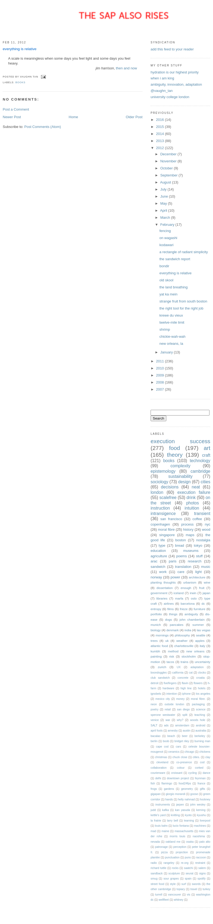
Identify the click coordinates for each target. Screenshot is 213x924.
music (205, 567)
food (174, 448)
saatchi (188, 868)
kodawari (166, 245)
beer (185, 736)
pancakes (176, 624)
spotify (202, 878)
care (180, 572)
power (175, 577)
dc (203, 603)
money (180, 698)
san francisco (171, 519)
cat (191, 672)
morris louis (177, 836)
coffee (197, 519)
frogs (154, 788)
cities (205, 481)
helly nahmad (186, 799)
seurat (189, 873)
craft (206, 455)
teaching (199, 714)
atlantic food (159, 646)
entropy (156, 609)
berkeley (200, 736)
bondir (164, 266)
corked (199, 767)
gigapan (156, 794)
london (157, 492)
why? (180, 720)
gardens (169, 788)
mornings (162, 635)
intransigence (163, 513)
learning (189, 820)
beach (171, 736)
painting (156, 656)
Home (73, 117)
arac (154, 561)
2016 (160, 120)
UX (178, 667)
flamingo (166, 783)
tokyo (198, 545)
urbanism (189, 582)
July (164, 189)
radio (154, 862)
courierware (158, 772)
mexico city (162, 698)
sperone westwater (163, 714)
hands (169, 799)
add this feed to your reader (172, 49)
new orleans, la (171, 344)
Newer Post (12, 117)
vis (188, 894)
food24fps (185, 783)
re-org (185, 862)
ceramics (174, 751)
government (159, 593)
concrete (182, 677)
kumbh (155, 651)
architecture (197, 577)
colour (181, 767)
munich (156, 624)
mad (153, 831)
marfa (179, 598)
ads (166, 725)
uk (167, 640)
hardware (168, 688)
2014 (160, 134)
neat (196, 487)
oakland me (173, 841)
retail (168, 709)
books (20, 82)
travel (193, 889)
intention (171, 693)
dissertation (165, 588)
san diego (183, 709)
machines (200, 825)
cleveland (162, 762)
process (187, 524)
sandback (157, 873)
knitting (175, 815)
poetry (154, 709)
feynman (200, 778)
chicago (189, 751)
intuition (192, 508)
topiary (181, 889)
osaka (190, 841)
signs (202, 873)
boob (166, 741)
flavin (185, 683)
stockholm (189, 656)
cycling (192, 772)
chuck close (179, 757)
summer (198, 624)
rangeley (169, 862)
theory (175, 455)
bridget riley (181, 741)
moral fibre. (198, 698)
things (173, 614)
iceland (179, 593)
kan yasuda (182, 810)
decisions (170, 487)
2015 (160, 127)
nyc (207, 524)
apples (199, 640)
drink (191, 497)
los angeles (203, 693)
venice (155, 720)
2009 (160, 375)
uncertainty (202, 662)
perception (179, 846)
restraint (200, 862)
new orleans (195, 651)
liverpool (205, 820)
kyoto (188, 815)
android (200, 725)
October (167, 168)
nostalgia (203, 540)
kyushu (201, 815)
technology (200, 460)
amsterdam (182, 725)
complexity (180, 465)
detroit (154, 683)
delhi (158, 778)
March (165, 217)
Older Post (134, 117)
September (169, 175)
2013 (160, 141)
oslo (193, 598)
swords (196, 884)
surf (184, 884)
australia (200, 730)
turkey (206, 889)
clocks (202, 672)
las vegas (203, 630)
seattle (200, 635)
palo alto (205, 841)
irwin (193, 593)
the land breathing (173, 287)
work (163, 572)
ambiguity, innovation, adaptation (176, 84)
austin (186, 730)
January (167, 352)
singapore (167, 535)
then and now (126, 68)
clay (207, 757)
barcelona (188, 603)
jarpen (180, 804)
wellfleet (163, 899)
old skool (166, 280)
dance (206, 772)
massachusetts (183, 831)
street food (157, 884)
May (164, 203)
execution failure (193, 492)
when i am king (162, 78)
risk (171, 656)
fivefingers (170, 683)
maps (190, 535)
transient (202, 513)
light (198, 572)
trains (185, 662)
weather (182, 640)
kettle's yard (158, 815)
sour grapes (171, 878)
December (169, 154)
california (177, 672)
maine (165, 831)
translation (183, 567)
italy (202, 646)
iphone (186, 693)
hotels (201, 688)
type (162, 545)
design (184, 481)
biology (156, 630)
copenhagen (160, 524)
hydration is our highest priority (175, 72)
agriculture (159, 556)
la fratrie (156, 820)
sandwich (158, 567)
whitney (178, 899)
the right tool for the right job (181, 308)
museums (190, 551)
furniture (199, 609)
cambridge (200, 471)
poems (181, 556)
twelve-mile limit (171, 322)
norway (156, 577)
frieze (184, 609)
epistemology (163, 471)
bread (179, 545)
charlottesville (183, 646)
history (188, 529)
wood (206, 529)
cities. (196, 757)
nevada (155, 841)
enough (186, 588)
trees (154, 640)
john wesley (197, 804)
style (173, 884)
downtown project (178, 778)
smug (154, 878)
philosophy (182, 635)
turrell (158, 894)
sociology (159, 481)
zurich (162, 667)
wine (207, 582)
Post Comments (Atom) (42, 127)
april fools (157, 730)
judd (153, 810)
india (188, 630)
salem (202, 868)
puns (188, 857)
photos (192, 503)
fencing (165, 231)
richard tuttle (158, 868)
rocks (175, 868)
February (168, 225)
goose (194, 794)
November (169, 161)
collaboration (159, 767)
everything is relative (19, 49)
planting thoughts (163, 582)
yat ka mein (168, 294)
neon (154, 704)
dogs (168, 619)
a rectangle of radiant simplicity (183, 252)
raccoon (201, 857)
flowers (198, 683)
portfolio (156, 614)
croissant (177, 772)
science (200, 709)
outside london (174, 704)
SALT (154, 725)
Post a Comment (16, 109)
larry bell (172, 820)
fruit (201, 588)
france (201, 783)
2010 (160, 368)
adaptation (197, 667)
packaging (198, 704)
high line (186, 688)
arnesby (173, 730)
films (170, 609)
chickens (204, 751)
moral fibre (166, 529)
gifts (202, 788)
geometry (187, 788)
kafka (165, 810)
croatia (200, 677)
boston (180, 540)
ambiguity (191, 614)
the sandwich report (174, 259)
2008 (160, 382)
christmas (161, 757)
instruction (160, 508)
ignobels (156, 693)
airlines (169, 603)
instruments (162, 804)
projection (182, 852)
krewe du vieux (171, 315)
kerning (200, 810)
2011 (160, 361)
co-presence (184, 762)
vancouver (174, 894)
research (195, 561)
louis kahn (161, 825)
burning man (202, 741)
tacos (170, 662)
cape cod (162, 746)
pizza (164, 852)
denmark (172, 630)
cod (202, 762)
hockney (205, 799)
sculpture (174, 873)
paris (172, 561)
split (184, 714)
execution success (180, 441)
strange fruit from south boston (183, 301)
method (173, 651)
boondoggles (159, 672)
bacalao (155, 736)
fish (153, 783)
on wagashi (168, 238)
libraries (161, 598)
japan (206, 593)
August (166, 182)
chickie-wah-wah (172, 336)
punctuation (172, 857)
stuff (199, 556)
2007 (160, 389)
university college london (170, 97)
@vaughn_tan (162, 91)
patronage (161, 846)
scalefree (167, 497)
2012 (160, 148)
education (158, 551)
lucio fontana (181, 825)
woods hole (197, 720)
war (168, 720)
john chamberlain (192, 619)
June (164, 196)
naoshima (199, 836)
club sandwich (160, 677)
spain (188, 878)
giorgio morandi (175, 794)
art (207, 448)
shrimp (164, 329)
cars (178, 746)
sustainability (180, 476)
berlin (154, 741)
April (164, 210)
